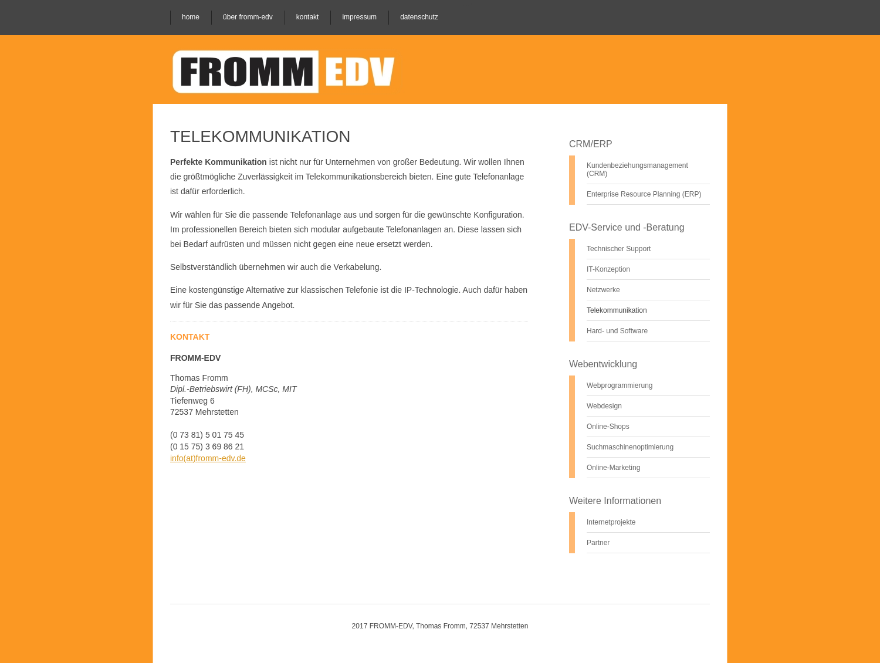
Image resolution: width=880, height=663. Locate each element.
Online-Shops (608, 426)
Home (190, 17)
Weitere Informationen (615, 501)
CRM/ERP (590, 144)
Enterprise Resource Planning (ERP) (644, 194)
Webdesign (604, 406)
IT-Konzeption (608, 269)
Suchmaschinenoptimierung (630, 447)
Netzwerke (603, 290)
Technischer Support (619, 249)
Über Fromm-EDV (248, 17)
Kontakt (307, 17)
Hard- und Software (617, 331)
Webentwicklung (603, 364)
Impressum (359, 17)
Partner (598, 543)
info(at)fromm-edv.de (208, 458)
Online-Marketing (613, 468)
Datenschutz (419, 17)
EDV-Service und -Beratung (627, 227)
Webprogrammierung (620, 385)
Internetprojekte (611, 522)
